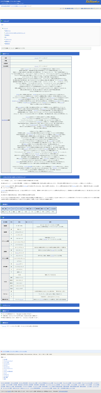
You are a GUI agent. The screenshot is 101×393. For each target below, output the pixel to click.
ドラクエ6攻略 (74, 384)
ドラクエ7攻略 (81, 384)
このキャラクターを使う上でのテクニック (15, 33)
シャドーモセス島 (28, 166)
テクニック (22, 177)
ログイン (98, 8)
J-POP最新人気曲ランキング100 (67, 388)
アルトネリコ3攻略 (76, 383)
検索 (72, 8)
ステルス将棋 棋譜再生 (35, 388)
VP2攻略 (15, 384)
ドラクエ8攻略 (88, 384)
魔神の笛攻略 (83, 386)
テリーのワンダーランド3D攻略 (53, 384)
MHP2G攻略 (45, 386)
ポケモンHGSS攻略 (5, 383)
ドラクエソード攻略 (65, 384)
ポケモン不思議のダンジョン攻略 (45, 383)
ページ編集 (81, 8)
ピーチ (5, 372)
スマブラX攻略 (9, 384)
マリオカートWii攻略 (27, 386)
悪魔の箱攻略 (66, 386)
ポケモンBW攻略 (14, 383)
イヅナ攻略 (89, 386)
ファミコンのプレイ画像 (46, 388)
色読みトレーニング (24, 388)
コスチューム (8, 39)
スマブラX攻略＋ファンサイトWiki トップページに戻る (14, 351)
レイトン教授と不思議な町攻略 (55, 386)
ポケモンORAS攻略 (23, 383)
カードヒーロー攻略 (7, 388)
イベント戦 (6, 362)
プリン (17, 252)
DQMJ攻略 (36, 384)
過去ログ (93, 8)
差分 (89, 8)
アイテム (7, 186)
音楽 (5, 378)
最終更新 (68, 8)
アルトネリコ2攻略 (67, 383)
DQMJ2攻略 (42, 384)
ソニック (6, 21)
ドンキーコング (33, 125)
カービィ (6, 365)
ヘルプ (75, 8)
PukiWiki (9, 391)
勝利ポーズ (7, 41)
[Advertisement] (50, 13)
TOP (2, 24)
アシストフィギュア (8, 360)
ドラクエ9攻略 (96, 384)
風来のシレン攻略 (10, 386)
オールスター (7, 363)
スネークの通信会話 (8, 371)
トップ (62, 8)
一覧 (65, 8)
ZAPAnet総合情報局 (5, 6)
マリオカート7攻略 (37, 386)
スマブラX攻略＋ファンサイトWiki (10, 1)
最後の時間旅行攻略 (74, 386)
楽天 (58, 388)
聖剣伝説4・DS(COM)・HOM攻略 (25, 384)
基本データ (7, 30)
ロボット (26, 144)
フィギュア (38, 121)
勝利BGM (7, 43)
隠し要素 (6, 377)
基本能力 (7, 35)
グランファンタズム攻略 (87, 383)
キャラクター (5, 120)
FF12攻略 (3, 386)
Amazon (55, 388)
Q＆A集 (5, 359)
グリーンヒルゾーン (8, 368)
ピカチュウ (6, 374)
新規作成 (86, 8)
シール (52, 250)
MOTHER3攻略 (18, 386)
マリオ (17, 94)
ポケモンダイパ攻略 (33, 383)
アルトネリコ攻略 (58, 383)
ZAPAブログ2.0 (16, 388)
